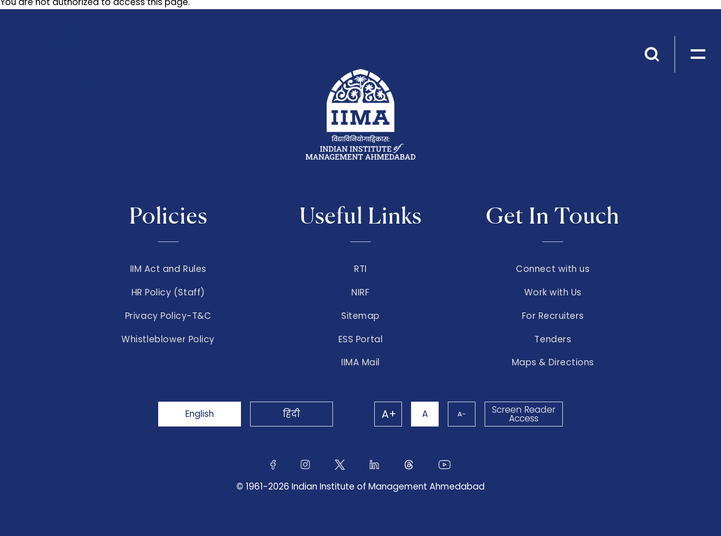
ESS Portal (360, 339)
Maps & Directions (553, 362)
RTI (360, 269)
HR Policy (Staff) (168, 292)
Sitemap (360, 316)
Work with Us (553, 292)
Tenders (552, 339)
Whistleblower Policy (168, 339)
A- (462, 414)
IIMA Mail (360, 362)
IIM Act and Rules (168, 269)
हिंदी (291, 414)
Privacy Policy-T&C (168, 316)
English (199, 414)
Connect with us (552, 269)
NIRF (360, 292)
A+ (389, 414)
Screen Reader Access (523, 414)
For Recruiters (553, 316)
